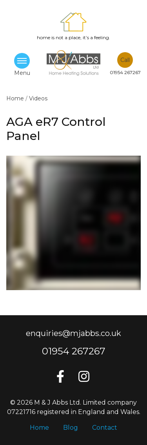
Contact (104, 427)
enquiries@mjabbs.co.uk (73, 333)
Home (15, 98)
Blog (70, 427)
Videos (38, 98)
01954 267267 (73, 351)
